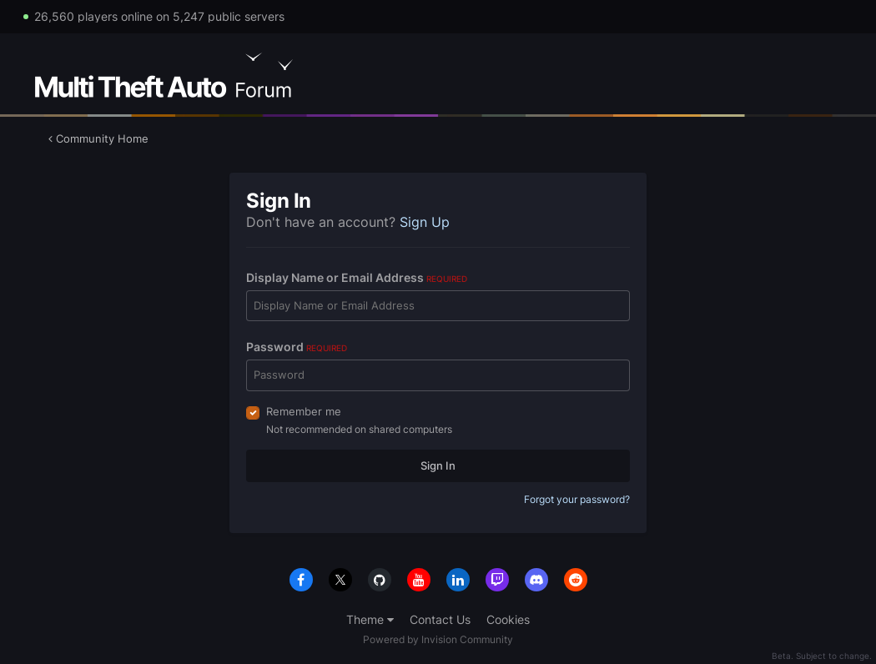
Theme (370, 619)
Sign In (438, 465)
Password (296, 347)
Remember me (303, 411)
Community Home (98, 138)
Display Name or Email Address (356, 277)
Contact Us (440, 619)
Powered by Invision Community (438, 639)
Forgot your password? (577, 499)
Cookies (508, 619)
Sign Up (425, 222)
